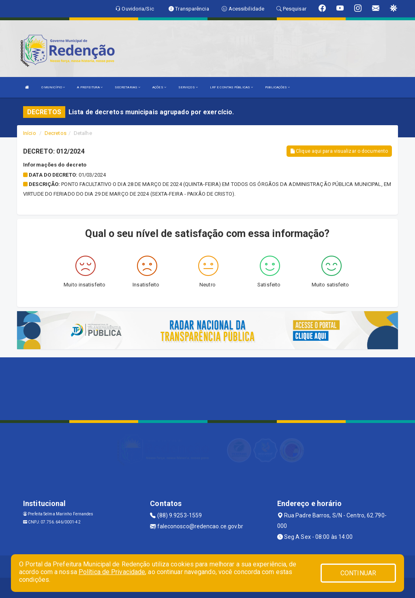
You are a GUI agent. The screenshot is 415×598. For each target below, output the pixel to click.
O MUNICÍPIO (53, 87)
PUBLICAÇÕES (277, 87)
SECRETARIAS (127, 87)
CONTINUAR (358, 573)
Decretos (55, 133)
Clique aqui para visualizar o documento (339, 151)
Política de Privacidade (112, 572)
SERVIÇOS (188, 87)
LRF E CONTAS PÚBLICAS (231, 87)
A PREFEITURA (89, 87)
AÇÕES (159, 87)
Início (29, 133)
